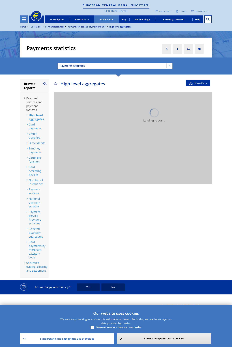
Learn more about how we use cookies (118, 327)
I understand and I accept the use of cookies (67, 338)
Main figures (57, 19)
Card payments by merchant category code (37, 249)
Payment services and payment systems (86, 27)
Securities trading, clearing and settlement (36, 266)
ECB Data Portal (116, 11)
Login (182, 11)
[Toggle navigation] (24, 19)
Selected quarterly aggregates (36, 232)
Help (197, 19)
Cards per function (35, 159)
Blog (124, 19)
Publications (106, 19)
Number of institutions (36, 182)
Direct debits (37, 143)
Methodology (142, 19)
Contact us (201, 11)
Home (23, 27)
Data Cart (165, 11)
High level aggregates (120, 27)
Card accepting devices (35, 171)
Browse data (82, 19)
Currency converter (174, 19)
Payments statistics (54, 27)
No (113, 287)
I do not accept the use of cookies (164, 338)
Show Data (200, 83)
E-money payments (35, 150)
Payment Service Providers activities (35, 217)
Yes (88, 287)
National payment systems (34, 202)
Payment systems (34, 191)
